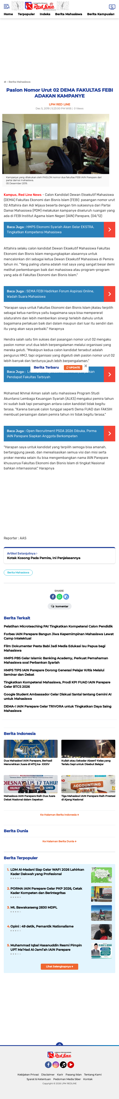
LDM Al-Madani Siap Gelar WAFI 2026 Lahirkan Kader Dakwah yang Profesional (47, 872)
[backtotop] (59, 1046)
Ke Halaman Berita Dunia (59, 841)
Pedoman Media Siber (67, 1079)
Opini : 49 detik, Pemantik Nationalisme (41, 926)
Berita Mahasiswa (68, 14)
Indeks (45, 14)
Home (8, 14)
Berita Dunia (16, 831)
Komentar (59, 606)
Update (73, 367)
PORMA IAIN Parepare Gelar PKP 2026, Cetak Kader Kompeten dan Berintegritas (46, 891)
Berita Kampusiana (102, 14)
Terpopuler (26, 14)
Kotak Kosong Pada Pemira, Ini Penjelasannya (43, 558)
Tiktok (64, 1066)
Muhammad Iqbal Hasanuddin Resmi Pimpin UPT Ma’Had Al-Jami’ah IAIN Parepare (46, 947)
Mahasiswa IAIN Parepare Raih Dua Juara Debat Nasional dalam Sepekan (29, 797)
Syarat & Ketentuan (39, 1079)
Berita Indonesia (20, 733)
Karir (60, 1074)
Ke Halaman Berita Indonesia (59, 814)
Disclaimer (48, 1074)
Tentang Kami (93, 1074)
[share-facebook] (53, 597)
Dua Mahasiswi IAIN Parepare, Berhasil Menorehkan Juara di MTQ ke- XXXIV (28, 762)
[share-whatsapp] (59, 597)
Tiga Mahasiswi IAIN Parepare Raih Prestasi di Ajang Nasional (88, 797)
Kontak (87, 1079)
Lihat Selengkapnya (59, 966)
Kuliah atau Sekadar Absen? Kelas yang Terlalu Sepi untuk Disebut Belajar (85, 762)
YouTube (73, 1066)
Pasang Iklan (74, 1074)
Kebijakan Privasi (28, 1074)
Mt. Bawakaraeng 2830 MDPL (33, 907)
